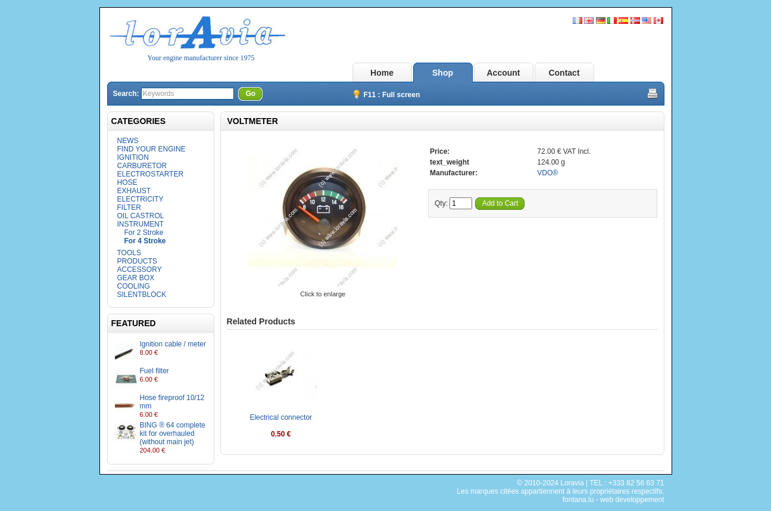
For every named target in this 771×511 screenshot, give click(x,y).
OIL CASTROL (140, 216)
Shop (442, 73)
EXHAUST (134, 191)
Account (503, 73)
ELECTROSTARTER (150, 174)
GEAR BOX (136, 278)
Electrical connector (280, 417)
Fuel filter (154, 371)
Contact (563, 73)
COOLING (133, 286)
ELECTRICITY (140, 199)
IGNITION (133, 157)
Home (382, 73)
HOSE (127, 182)
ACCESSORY (139, 269)
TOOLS (129, 253)
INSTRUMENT (140, 224)
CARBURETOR (142, 166)
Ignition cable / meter (173, 344)
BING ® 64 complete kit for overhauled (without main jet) (172, 433)
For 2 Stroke (144, 232)
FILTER (129, 207)
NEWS (128, 141)
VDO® (547, 173)
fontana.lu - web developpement (613, 499)
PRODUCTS (137, 261)
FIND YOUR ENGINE (151, 149)
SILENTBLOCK (142, 294)
